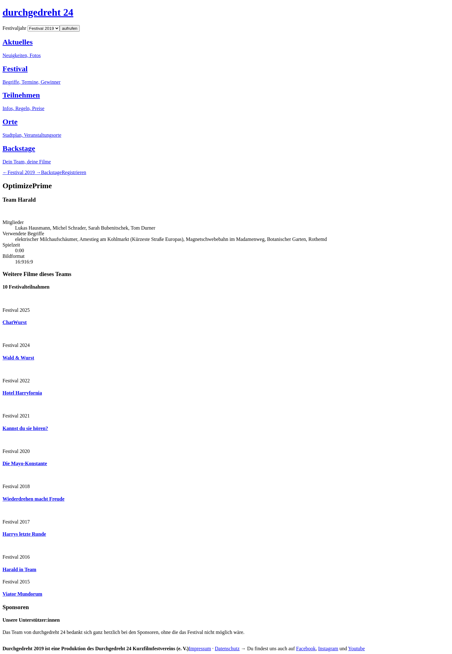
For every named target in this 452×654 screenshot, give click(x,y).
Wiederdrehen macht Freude (33, 499)
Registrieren (74, 172)
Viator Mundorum (22, 594)
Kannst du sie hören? (25, 428)
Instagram (328, 648)
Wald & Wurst (18, 357)
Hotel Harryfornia (22, 393)
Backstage (51, 172)
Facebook (305, 648)
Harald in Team (19, 569)
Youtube (356, 648)
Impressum (200, 648)
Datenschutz (227, 648)
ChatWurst (15, 322)
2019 (22, 172)
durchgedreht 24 (38, 12)
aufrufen (70, 28)
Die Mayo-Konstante (25, 463)
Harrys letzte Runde (24, 534)
